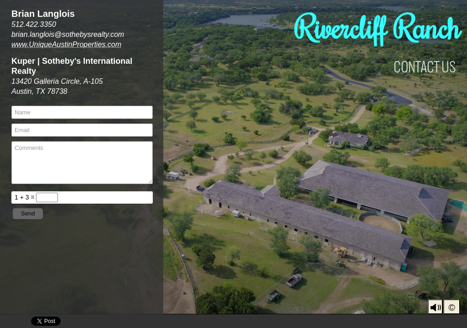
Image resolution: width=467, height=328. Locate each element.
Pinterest (460, 321)
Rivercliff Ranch (377, 27)
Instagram (407, 321)
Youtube (434, 321)
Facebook (420, 321)
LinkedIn (447, 321)
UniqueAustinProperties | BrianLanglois (394, 321)
